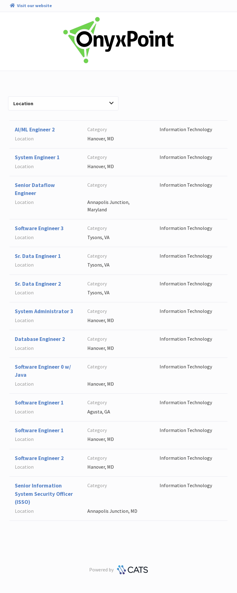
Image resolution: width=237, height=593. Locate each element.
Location (63, 103)
